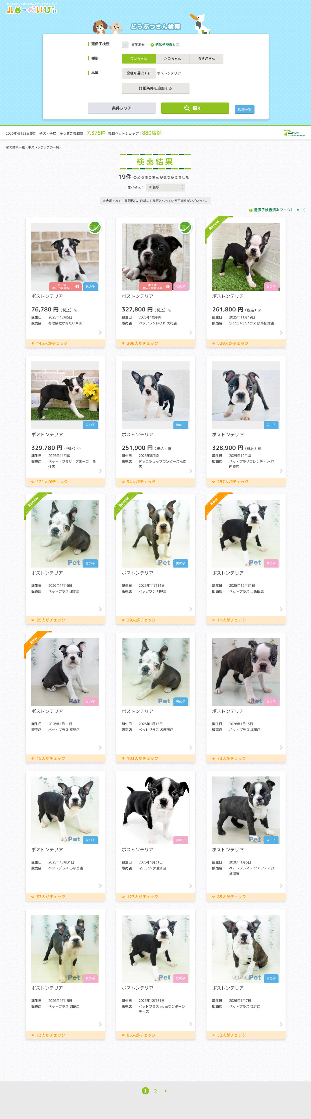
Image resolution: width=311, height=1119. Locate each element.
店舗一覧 (244, 110)
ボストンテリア (169, 73)
